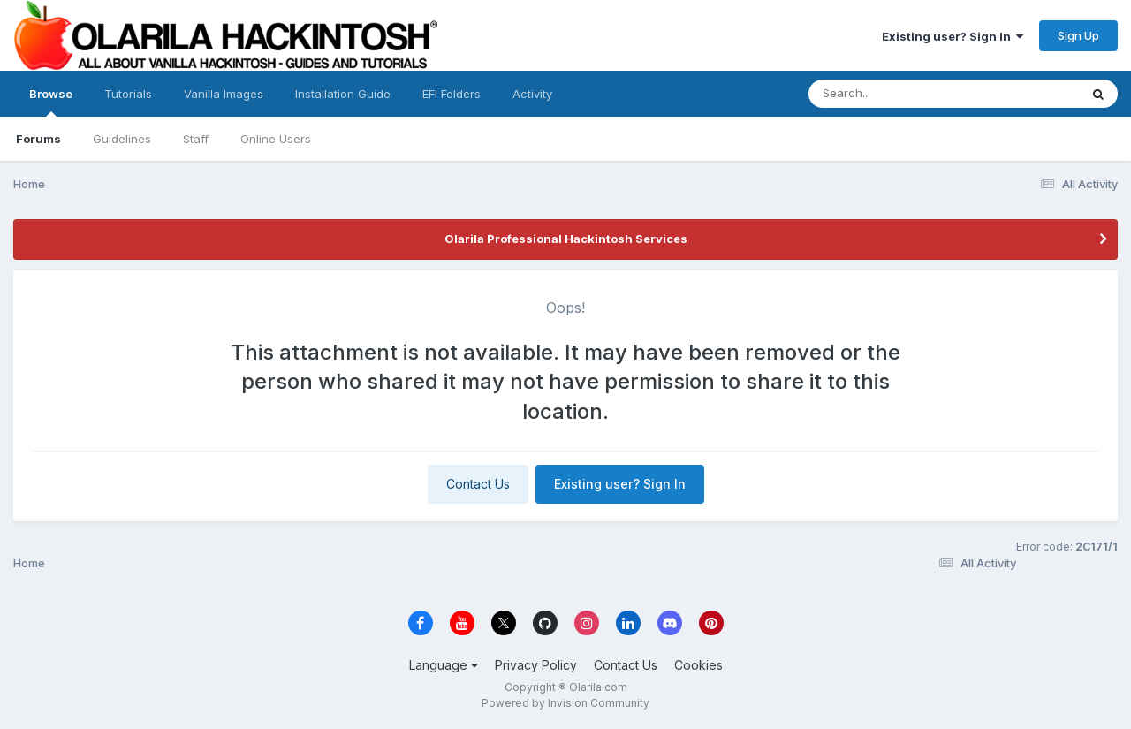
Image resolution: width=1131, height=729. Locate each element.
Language (443, 664)
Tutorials (128, 94)
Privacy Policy (536, 664)
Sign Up (1078, 35)
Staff (196, 139)
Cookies (698, 664)
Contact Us (478, 483)
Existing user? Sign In (952, 36)
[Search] (895, 94)
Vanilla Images (223, 94)
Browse (50, 102)
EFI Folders (451, 94)
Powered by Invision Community (565, 703)
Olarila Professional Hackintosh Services (565, 239)
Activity (532, 94)
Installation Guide (343, 94)
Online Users (275, 139)
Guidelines (122, 139)
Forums (38, 139)
